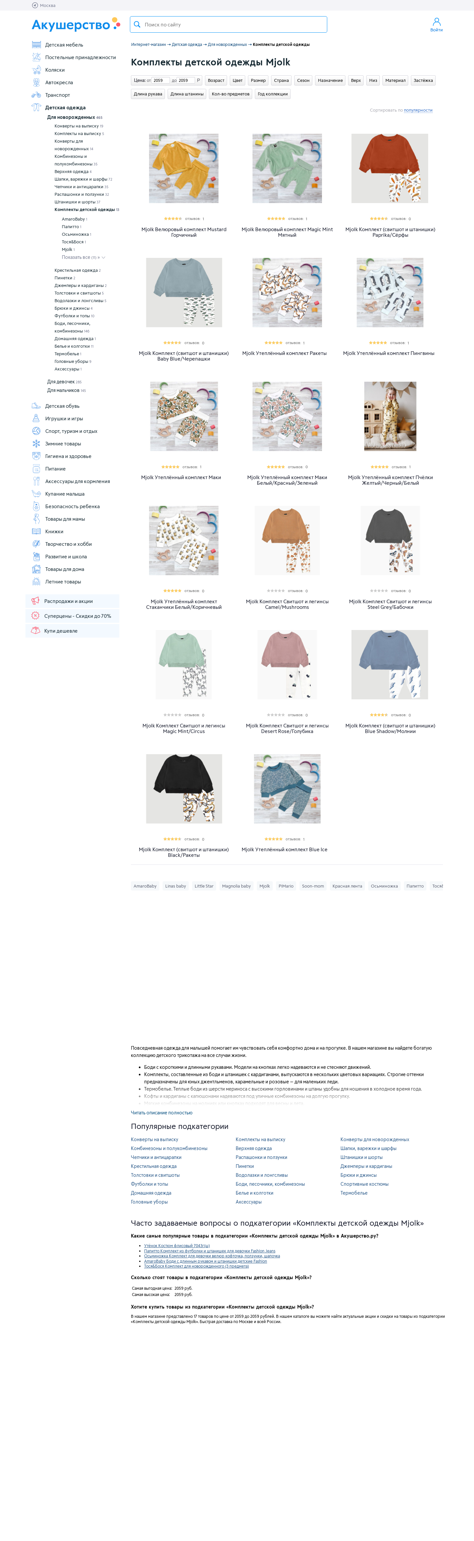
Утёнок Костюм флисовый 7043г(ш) (177, 1245)
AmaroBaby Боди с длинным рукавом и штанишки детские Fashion (205, 1261)
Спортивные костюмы (364, 1184)
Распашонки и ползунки (82, 194)
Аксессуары (68, 368)
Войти (436, 24)
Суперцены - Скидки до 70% (70, 615)
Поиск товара (137, 24)
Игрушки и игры (57, 418)
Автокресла (52, 82)
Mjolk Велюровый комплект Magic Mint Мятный (287, 232)
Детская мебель (57, 44)
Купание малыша (58, 493)
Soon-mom (313, 886)
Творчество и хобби (61, 544)
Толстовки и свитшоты (79, 293)
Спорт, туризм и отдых (64, 431)
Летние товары (56, 581)
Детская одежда (58, 107)
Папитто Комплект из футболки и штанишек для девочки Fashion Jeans (209, 1250)
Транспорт (50, 94)
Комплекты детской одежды (87, 209)
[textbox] (228, 24)
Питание (48, 468)
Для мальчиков (66, 390)
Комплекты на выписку (79, 133)
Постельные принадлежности (73, 57)
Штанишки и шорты (77, 201)
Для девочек (64, 381)
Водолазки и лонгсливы (80, 300)
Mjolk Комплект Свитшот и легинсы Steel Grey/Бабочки (390, 604)
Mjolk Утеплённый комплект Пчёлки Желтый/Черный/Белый (390, 480)
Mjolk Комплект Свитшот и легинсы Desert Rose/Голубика (287, 728)
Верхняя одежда (73, 171)
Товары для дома (57, 569)
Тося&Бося (74, 241)
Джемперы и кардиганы (81, 285)
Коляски (48, 69)
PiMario (286, 886)
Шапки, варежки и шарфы (83, 179)
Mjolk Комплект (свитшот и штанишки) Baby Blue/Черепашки (184, 356)
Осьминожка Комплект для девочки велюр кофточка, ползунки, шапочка (212, 1255)
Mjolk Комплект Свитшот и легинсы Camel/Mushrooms (287, 604)
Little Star (204, 886)
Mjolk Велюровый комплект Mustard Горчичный (183, 232)
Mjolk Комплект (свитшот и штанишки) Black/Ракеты (184, 852)
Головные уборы (73, 361)
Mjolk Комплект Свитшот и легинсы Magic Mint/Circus (183, 728)
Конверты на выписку (79, 125)
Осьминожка (76, 234)
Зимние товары (56, 443)
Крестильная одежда (78, 270)
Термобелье (68, 353)
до (173, 80)
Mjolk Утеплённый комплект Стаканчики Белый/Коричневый (184, 604)
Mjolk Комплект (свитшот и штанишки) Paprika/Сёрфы (390, 232)
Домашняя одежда (75, 338)
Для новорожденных (74, 117)
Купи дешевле (54, 630)
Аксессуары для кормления (70, 481)
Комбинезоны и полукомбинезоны (76, 160)
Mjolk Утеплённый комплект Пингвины (388, 353)
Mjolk (68, 249)
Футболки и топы (75, 315)
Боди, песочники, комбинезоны (72, 327)
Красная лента (347, 886)
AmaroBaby (74, 219)
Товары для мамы (58, 518)
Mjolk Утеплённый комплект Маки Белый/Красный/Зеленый (287, 480)
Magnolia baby (236, 886)
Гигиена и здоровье (61, 456)
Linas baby (175, 886)
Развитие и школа (59, 556)
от (148, 80)
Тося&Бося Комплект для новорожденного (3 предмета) (196, 1266)
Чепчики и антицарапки (81, 186)
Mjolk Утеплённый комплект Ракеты (284, 353)
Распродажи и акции (61, 600)
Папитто (71, 226)
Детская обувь (55, 406)
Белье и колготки (74, 346)
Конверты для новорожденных (74, 144)
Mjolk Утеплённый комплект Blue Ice (285, 849)
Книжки (47, 531)
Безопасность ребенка (65, 506)
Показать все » (81, 257)
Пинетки (65, 277)
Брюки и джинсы (74, 308)
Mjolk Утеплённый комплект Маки (181, 477)
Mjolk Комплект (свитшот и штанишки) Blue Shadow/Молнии (390, 728)
